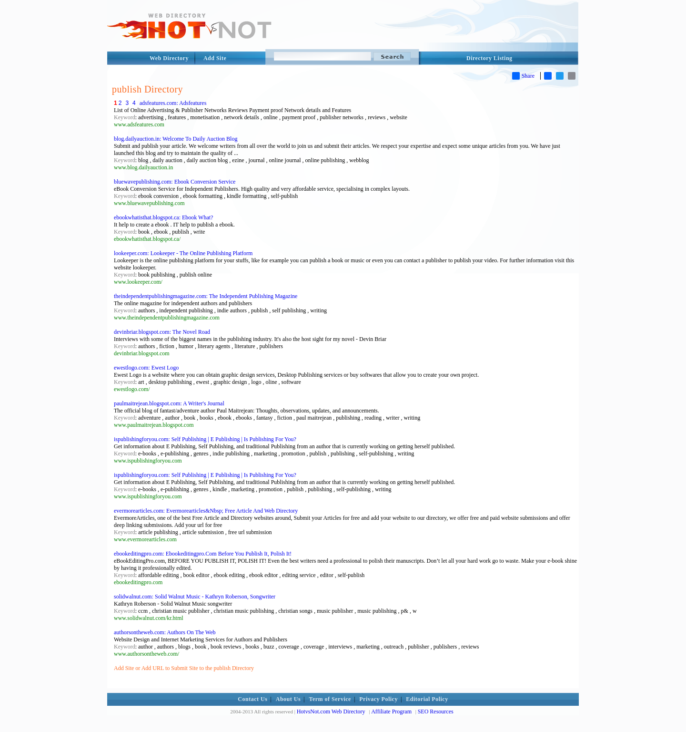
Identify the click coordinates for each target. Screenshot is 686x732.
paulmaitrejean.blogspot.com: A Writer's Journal (169, 403)
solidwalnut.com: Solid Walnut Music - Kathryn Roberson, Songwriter (194, 596)
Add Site (214, 58)
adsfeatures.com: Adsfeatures (173, 103)
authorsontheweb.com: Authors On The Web (165, 632)
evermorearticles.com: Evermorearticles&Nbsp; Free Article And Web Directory (206, 510)
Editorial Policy (427, 699)
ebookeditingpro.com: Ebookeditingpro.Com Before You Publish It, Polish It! (203, 553)
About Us (288, 699)
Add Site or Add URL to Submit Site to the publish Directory (184, 668)
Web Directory (169, 58)
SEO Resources (436, 711)
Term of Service (330, 699)
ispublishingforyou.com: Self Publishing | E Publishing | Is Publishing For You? (205, 439)
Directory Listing (489, 58)
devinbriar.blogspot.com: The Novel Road (162, 332)
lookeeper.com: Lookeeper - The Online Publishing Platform (183, 253)
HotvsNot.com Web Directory (331, 711)
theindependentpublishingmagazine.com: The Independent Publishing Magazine (205, 296)
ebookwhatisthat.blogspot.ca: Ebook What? (163, 217)
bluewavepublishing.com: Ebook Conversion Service (174, 181)
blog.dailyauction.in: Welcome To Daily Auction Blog (175, 138)
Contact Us (252, 699)
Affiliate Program (391, 711)
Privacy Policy (378, 699)
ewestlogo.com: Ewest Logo (146, 367)
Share (523, 76)
